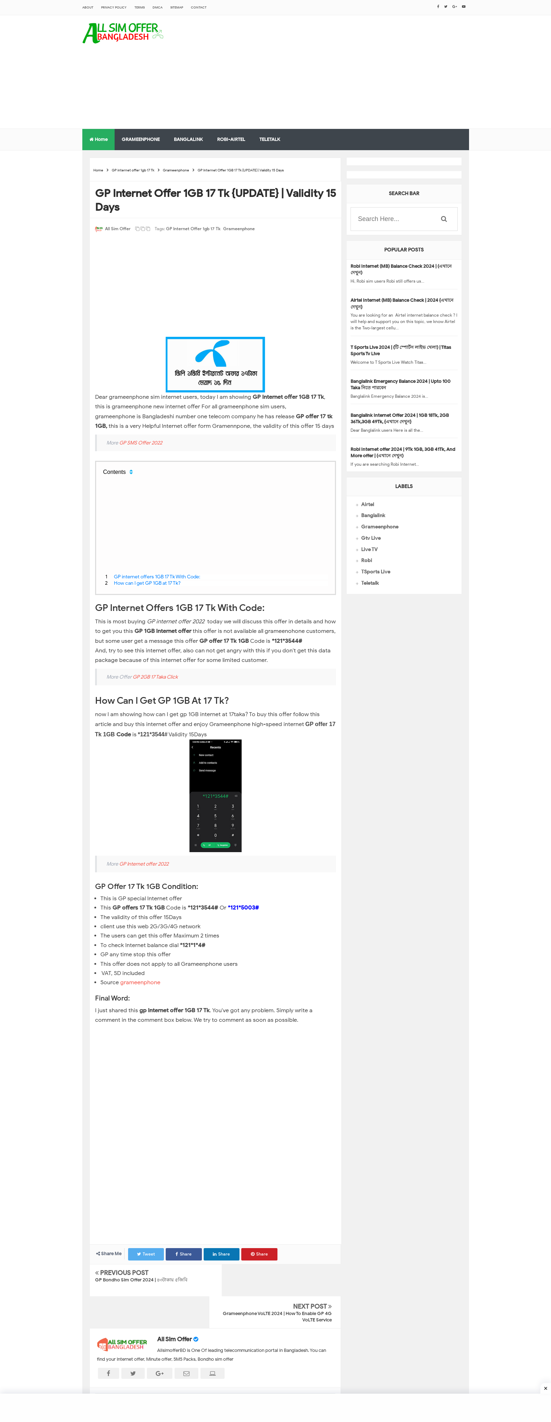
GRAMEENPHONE (141, 139)
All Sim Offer (174, 1307)
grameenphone (141, 982)
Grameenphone (239, 228)
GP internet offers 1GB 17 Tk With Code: (157, 577)
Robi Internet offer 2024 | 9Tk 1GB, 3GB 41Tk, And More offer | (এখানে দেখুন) (403, 452)
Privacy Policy (114, 7)
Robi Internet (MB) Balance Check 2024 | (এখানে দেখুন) (401, 269)
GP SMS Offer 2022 (140, 443)
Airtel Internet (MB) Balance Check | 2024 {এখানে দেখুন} (402, 303)
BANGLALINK (188, 139)
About (87, 7)
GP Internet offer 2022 (144, 864)
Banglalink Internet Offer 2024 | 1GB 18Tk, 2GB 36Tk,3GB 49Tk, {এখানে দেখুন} (400, 418)
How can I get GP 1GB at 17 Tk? (147, 583)
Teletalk (370, 583)
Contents (114, 472)
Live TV (369, 549)
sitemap (176, 7)
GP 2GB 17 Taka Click (155, 677)
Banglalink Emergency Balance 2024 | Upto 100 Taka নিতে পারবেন (401, 384)
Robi (366, 560)
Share (185, 1254)
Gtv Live (371, 538)
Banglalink (373, 515)
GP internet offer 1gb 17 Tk (193, 228)
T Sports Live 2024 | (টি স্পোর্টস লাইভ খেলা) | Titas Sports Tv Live (401, 350)
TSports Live (375, 572)
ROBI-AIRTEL (231, 139)
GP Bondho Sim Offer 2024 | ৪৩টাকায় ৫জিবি (141, 1280)
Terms (139, 7)
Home (98, 139)
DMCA (157, 7)
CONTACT (198, 7)
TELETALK (269, 139)
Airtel (367, 505)
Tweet (146, 1254)
